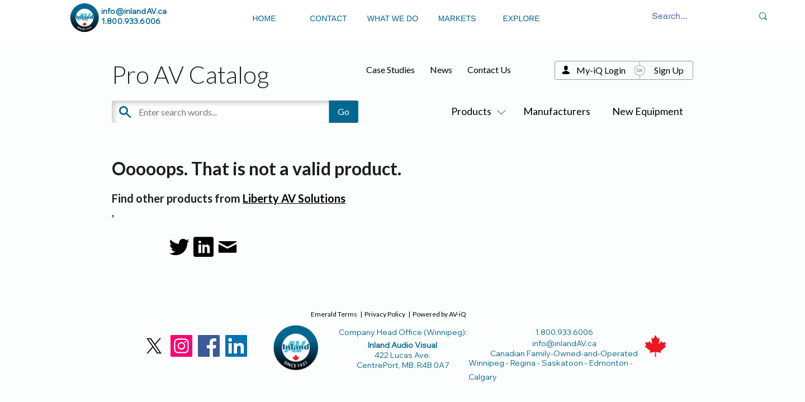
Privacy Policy (384, 314)
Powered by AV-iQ (439, 314)
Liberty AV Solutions (294, 198)
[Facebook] (209, 346)
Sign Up (669, 70)
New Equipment (647, 111)
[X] (154, 346)
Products (476, 111)
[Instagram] (181, 346)
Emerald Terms (334, 314)
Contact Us (489, 69)
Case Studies (390, 69)
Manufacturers (556, 111)
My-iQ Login (601, 70)
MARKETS (457, 18)
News (441, 69)
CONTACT (328, 18)
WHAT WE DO (392, 18)
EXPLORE (521, 18)
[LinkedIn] (236, 346)
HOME (264, 18)
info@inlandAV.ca (134, 11)
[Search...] (670, 16)
